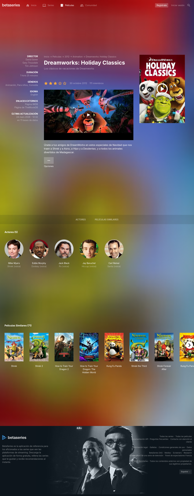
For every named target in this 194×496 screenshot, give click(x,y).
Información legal (140, 447)
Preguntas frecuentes (159, 439)
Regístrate (162, 5)
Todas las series (166, 436)
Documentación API (139, 439)
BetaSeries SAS (155, 453)
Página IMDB (31, 104)
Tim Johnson (31, 66)
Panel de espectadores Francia (178, 455)
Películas (56, 56)
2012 (67, 56)
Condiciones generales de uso (172, 447)
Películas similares (106, 219)
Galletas (153, 447)
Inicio (46, 56)
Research (188, 453)
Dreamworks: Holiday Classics (101, 56)
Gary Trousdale (30, 62)
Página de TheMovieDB (26, 107)
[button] (14, 253)
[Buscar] (189, 5)
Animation (78, 56)
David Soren (32, 59)
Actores (81, 219)
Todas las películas (184, 436)
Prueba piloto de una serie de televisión (146, 455)
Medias (168, 453)
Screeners (177, 453)
